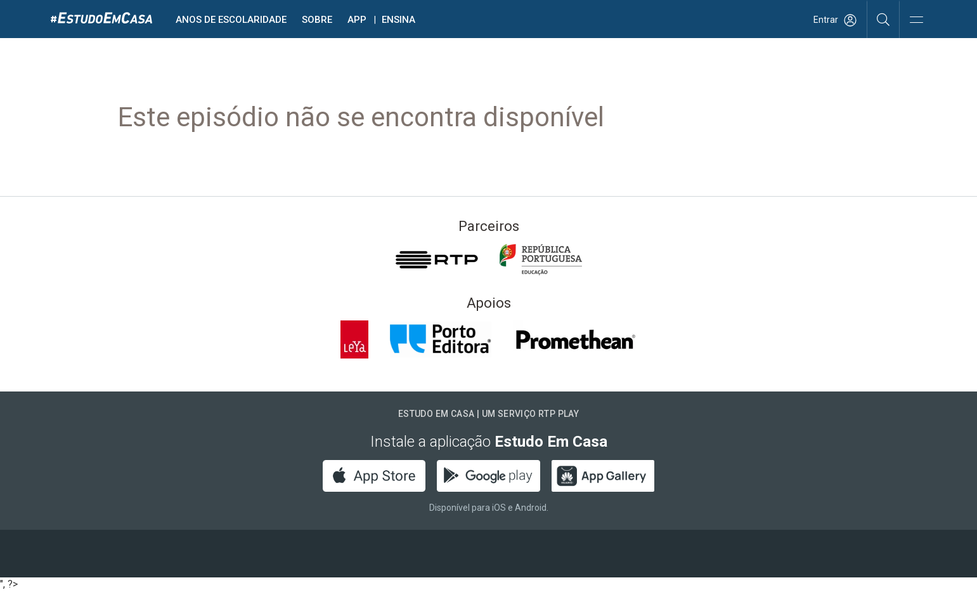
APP (356, 19)
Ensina (398, 19)
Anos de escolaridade (231, 19)
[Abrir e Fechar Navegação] (916, 20)
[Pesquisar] (883, 19)
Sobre (317, 19)
